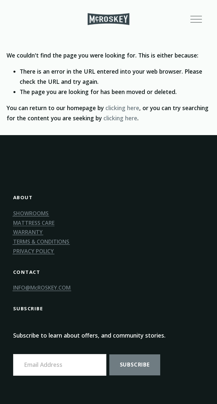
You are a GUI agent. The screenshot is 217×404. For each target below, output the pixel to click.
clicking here (122, 108)
